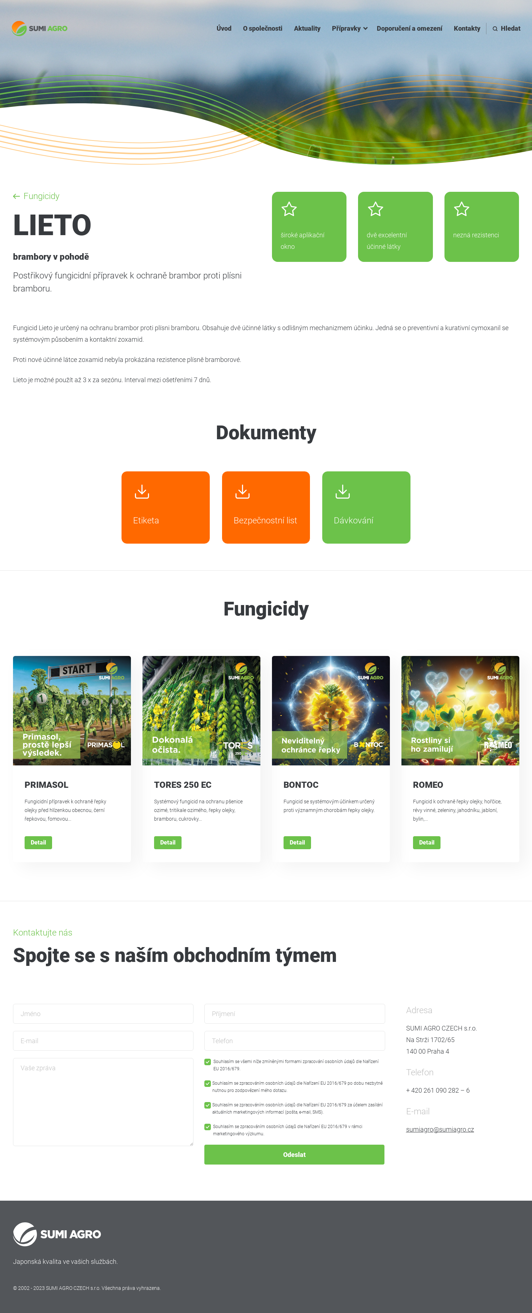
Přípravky (346, 28)
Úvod (224, 28)
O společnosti (262, 28)
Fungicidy (41, 196)
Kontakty (467, 28)
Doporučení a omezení (409, 28)
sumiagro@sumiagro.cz (440, 1129)
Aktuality (307, 28)
